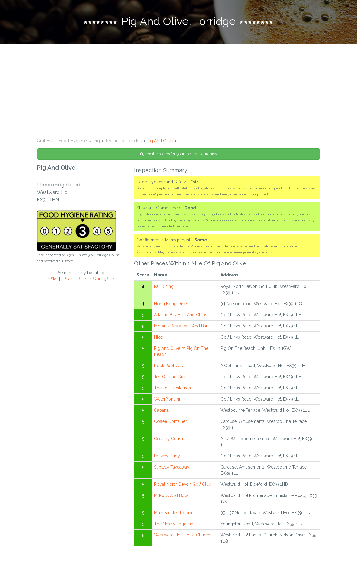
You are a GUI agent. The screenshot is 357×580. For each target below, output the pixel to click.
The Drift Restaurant (173, 387)
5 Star (109, 278)
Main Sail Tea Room (173, 512)
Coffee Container (170, 421)
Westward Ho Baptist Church (182, 535)
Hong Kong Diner (171, 303)
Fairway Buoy (167, 455)
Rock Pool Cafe (169, 365)
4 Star (95, 278)
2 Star (66, 278)
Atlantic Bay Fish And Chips (180, 314)
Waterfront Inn (168, 399)
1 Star (53, 278)
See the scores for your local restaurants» (178, 154)
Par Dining (164, 286)
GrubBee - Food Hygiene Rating (68, 140)
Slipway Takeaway (171, 467)
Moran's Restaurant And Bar (180, 326)
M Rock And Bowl (171, 495)
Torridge (133, 140)
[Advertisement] (178, 89)
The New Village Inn (173, 523)
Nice (158, 337)
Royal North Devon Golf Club (182, 484)
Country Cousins (170, 438)
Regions (113, 140)
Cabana (161, 410)
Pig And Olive (160, 140)
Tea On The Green (172, 376)
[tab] (178, 22)
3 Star (80, 278)
